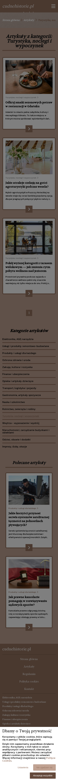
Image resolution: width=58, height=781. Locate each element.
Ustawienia (23, 767)
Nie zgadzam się (45, 767)
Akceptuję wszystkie (42, 775)
